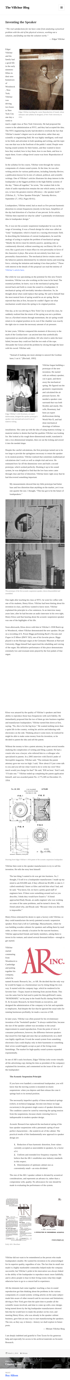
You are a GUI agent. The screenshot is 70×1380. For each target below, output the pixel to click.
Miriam (24, 1353)
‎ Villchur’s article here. (15, 270)
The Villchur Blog (17, 7)
